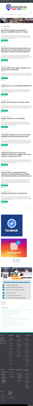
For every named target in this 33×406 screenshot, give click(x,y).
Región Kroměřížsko (19, 352)
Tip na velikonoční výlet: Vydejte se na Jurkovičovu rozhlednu (16, 69)
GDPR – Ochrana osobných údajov (11, 397)
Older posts (4, 207)
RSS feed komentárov (2, 398)
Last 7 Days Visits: (4, 375)
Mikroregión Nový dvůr (11, 355)
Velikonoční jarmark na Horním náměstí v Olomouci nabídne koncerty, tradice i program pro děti (16, 154)
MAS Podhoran (27, 362)
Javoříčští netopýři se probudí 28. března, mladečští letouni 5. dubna (14, 31)
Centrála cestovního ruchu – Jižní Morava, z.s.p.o (11, 340)
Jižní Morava (3, 62)
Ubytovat (3, 16)
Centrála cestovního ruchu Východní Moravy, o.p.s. (19, 340)
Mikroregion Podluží (10, 346)
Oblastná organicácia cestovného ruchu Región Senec (27, 381)
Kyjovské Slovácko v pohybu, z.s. (11, 352)
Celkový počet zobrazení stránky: (4, 381)
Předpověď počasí (16, 264)
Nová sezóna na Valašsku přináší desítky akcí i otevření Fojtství (10, 313)
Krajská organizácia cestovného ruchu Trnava (27, 340)
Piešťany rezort (27, 347)
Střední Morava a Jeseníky (5, 42)
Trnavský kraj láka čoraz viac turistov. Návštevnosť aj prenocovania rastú (16, 135)
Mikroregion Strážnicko (10, 349)
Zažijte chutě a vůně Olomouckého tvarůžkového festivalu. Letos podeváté (12, 322)
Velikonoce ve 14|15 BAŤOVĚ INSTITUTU (16, 86)
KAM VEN (25, 14)
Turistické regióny (7, 14)
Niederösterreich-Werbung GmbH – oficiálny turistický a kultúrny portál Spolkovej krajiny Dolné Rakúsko (19, 376)
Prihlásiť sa (2, 394)
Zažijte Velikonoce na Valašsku (13, 118)
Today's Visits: (4, 371)
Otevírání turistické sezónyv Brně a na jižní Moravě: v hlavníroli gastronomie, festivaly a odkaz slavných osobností (16, 50)
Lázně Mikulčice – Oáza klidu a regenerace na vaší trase (9, 320)
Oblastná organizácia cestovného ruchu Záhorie (27, 356)
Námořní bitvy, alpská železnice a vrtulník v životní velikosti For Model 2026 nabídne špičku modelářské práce (16, 174)
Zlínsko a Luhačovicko (19, 349)
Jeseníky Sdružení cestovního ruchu (11, 377)
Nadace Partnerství (10, 363)
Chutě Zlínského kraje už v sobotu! (6, 315)
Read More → (4, 40)
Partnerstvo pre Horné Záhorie (27, 360)
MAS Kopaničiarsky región (27, 365)
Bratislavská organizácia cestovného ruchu (27, 377)
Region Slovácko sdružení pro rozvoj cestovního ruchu (19, 345)
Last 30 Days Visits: (4, 378)
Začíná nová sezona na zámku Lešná (15, 102)
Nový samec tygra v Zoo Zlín (6, 326)
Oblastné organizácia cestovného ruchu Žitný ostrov (27, 351)
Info (28, 14)
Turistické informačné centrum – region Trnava (27, 344)
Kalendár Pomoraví (20, 14)
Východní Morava (4, 80)
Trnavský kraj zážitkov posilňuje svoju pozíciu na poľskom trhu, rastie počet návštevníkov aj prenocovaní (16, 309)
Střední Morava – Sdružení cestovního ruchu (11, 373)
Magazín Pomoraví (13, 14)
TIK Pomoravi (5, 33)
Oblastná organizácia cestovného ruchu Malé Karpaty (27, 386)
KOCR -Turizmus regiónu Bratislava (27, 374)
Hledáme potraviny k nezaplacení (14, 193)
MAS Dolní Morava (10, 358)
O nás (2, 14)
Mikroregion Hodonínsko (10, 343)
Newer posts (29, 207)
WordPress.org (3, 400)
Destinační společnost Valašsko (18, 355)
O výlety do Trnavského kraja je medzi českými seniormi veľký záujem (11, 311)
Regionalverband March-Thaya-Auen (19, 381)
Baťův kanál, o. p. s (11, 361)
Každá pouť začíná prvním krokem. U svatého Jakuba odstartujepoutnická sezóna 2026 (14, 324)
